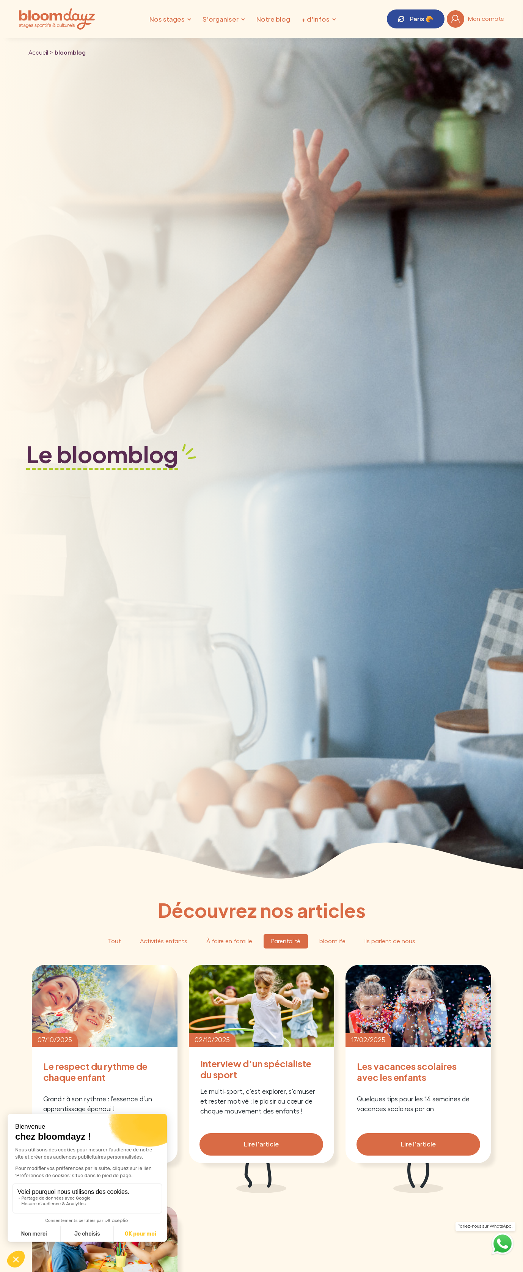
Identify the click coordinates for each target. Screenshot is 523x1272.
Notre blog (273, 19)
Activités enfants (163, 941)
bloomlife (332, 941)
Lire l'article (261, 1144)
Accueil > (40, 53)
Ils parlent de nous (389, 941)
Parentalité (285, 941)
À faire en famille (229, 941)
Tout (114, 941)
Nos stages (167, 19)
